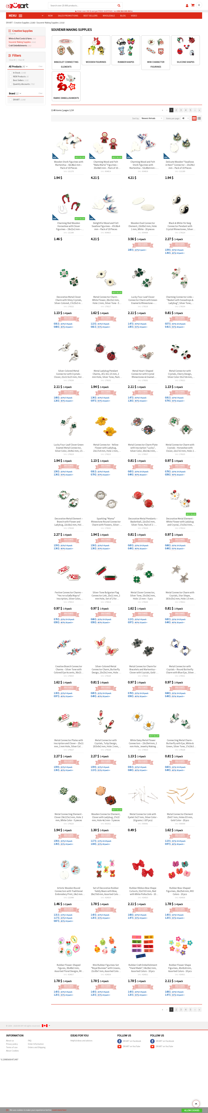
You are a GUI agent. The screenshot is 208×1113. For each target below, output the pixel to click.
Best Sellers (20, 80)
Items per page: (173, 118)
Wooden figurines (96, 62)
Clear (40, 66)
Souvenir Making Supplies (22, 42)
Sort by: (135, 118)
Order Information (36, 1044)
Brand (13, 93)
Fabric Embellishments (66, 98)
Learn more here (59, 1110)
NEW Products (21, 76)
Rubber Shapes (126, 62)
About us (10, 1040)
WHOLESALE (109, 15)
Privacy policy (12, 1044)
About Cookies (12, 1050)
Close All (12, 34)
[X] (7, 1110)
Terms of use (12, 1047)
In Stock (19, 73)
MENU (15, 16)
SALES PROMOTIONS (68, 15)
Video (134, 15)
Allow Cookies (191, 1110)
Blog (123, 15)
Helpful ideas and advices (81, 1040)
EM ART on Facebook (129, 1041)
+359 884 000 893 (123, 11)
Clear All (21, 60)
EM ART (19, 100)
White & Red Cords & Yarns (22, 38)
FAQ (29, 1040)
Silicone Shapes (185, 62)
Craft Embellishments (20, 45)
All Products (17, 66)
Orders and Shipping (37, 1047)
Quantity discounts (24, 84)
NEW (50, 15)
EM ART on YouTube (128, 1046)
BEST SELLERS (90, 15)
